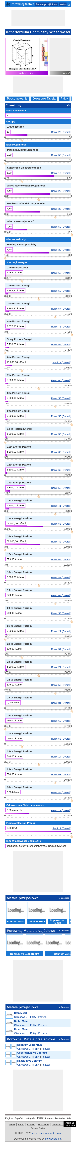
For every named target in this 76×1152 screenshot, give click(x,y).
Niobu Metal (21, 1021)
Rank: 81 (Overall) (61, 702)
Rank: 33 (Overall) (61, 208)
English (9, 1118)
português (30, 1118)
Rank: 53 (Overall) (61, 523)
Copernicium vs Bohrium (32, 1052)
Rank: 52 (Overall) (61, 487)
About (21, 1124)
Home (12, 1124)
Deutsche (60, 1118)
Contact (31, 1124)
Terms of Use (59, 1124)
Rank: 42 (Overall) (61, 541)
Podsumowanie (17, 98)
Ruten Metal (21, 1029)
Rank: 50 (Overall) (61, 290)
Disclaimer (43, 1124)
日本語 (40, 1118)
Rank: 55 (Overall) (61, 155)
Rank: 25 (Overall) (61, 190)
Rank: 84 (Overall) (61, 792)
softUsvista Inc (53, 1138)
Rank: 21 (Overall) (61, 631)
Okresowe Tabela (44, 98)
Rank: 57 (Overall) (61, 308)
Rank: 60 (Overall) (61, 380)
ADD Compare (70, 1124)
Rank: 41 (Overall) (61, 505)
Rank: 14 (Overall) (61, 756)
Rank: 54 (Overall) (61, 649)
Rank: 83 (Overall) (61, 577)
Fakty (64, 98)
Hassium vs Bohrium (29, 1060)
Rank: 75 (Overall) (61, 326)
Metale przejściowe (46, 4)
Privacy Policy (38, 1128)
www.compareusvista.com (46, 1133)
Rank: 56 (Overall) (61, 416)
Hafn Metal (20, 1012)
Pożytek (42, 1016)
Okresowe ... (21, 1016)
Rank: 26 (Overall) (61, 132)
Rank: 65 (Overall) (61, 469)
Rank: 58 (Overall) (61, 398)
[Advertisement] (38, 18)
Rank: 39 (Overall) (61, 249)
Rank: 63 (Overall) (61, 272)
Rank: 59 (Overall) (61, 226)
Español (19, 1118)
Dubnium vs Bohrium (30, 1044)
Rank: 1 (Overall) (62, 828)
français (49, 1118)
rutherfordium (26, 73)
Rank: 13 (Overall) (61, 173)
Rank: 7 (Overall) (62, 362)
